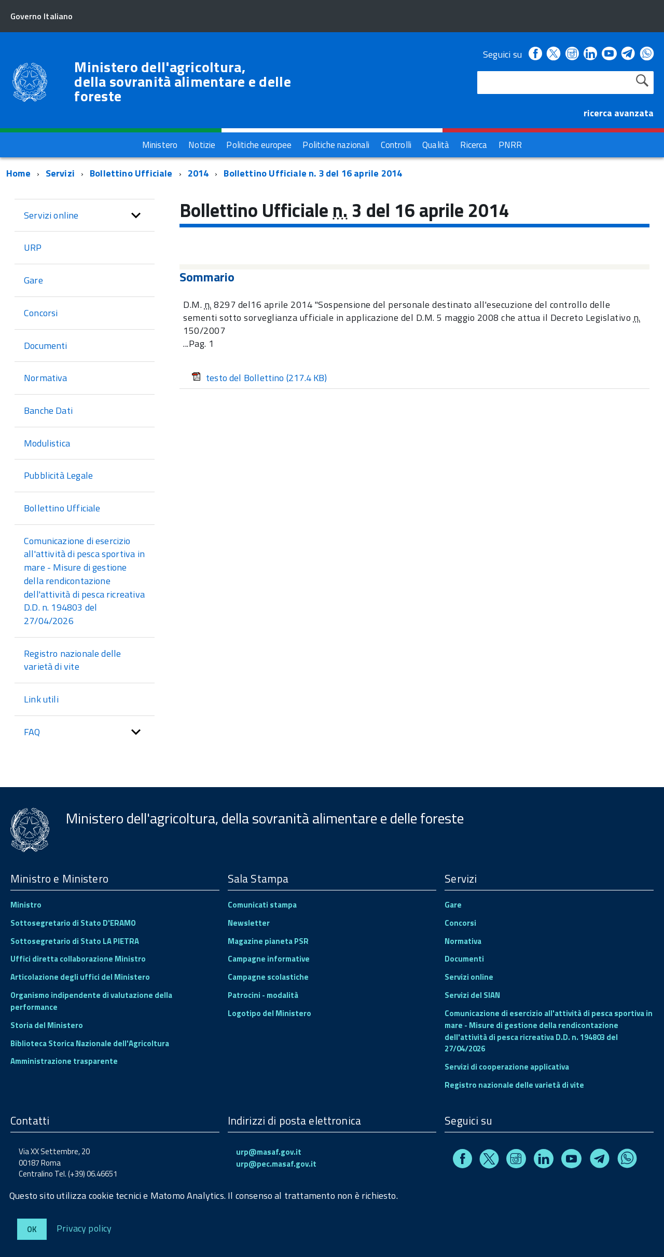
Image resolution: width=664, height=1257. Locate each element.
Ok (32, 1229)
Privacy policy (84, 1228)
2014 (198, 173)
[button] (136, 215)
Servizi (60, 173)
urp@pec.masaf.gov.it (276, 1164)
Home (18, 173)
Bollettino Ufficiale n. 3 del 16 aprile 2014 (313, 173)
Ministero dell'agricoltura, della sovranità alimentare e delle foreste (182, 81)
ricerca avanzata (619, 113)
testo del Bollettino (259, 378)
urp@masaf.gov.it (268, 1152)
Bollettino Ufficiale (131, 173)
